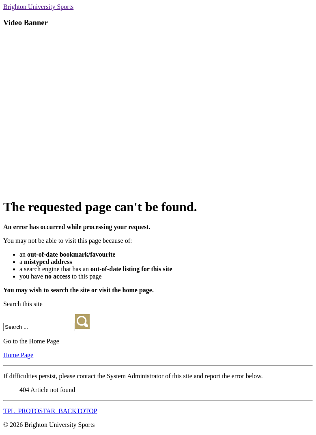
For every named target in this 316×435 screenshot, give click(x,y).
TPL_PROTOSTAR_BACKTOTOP (50, 410)
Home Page (18, 354)
